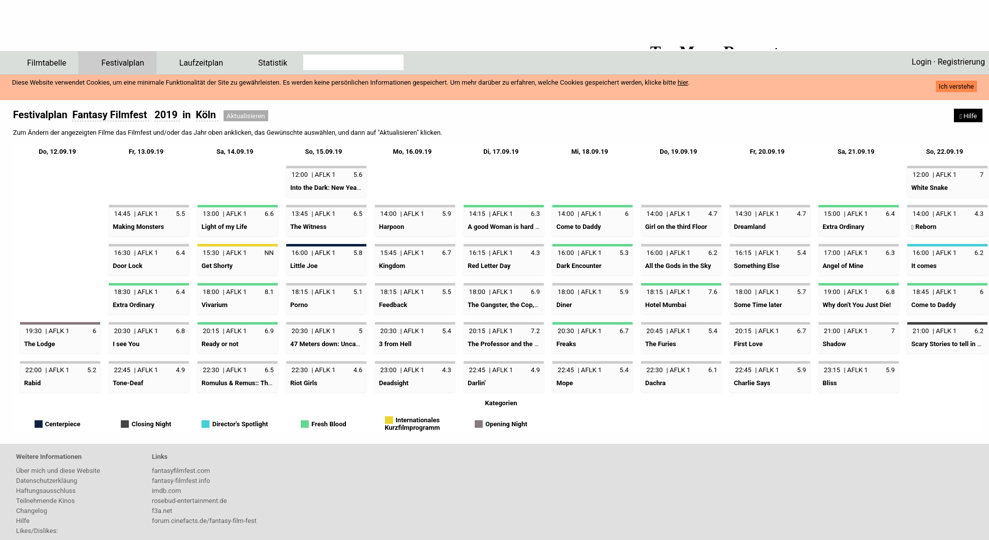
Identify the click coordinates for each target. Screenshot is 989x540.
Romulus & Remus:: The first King (251, 383)
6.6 (269, 213)
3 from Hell (395, 344)
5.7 (801, 292)
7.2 (535, 331)
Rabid (32, 383)
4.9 (180, 370)
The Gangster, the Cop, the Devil (514, 305)
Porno (299, 305)
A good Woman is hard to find (511, 226)
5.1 (357, 292)
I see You (126, 344)
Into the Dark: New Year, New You (338, 187)
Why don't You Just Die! (857, 305)
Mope (564, 383)
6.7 (446, 252)
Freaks (566, 344)
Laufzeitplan (201, 63)
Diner (564, 305)
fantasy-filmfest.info (181, 480)
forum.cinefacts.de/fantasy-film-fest (204, 520)
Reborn (923, 226)
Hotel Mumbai (665, 305)
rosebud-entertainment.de (189, 500)
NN (269, 252)
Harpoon (391, 226)
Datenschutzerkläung (46, 480)
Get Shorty (217, 265)
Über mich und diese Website (58, 470)
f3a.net (162, 510)
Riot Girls (303, 383)
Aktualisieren (246, 116)
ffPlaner (67, 29)
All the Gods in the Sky (678, 265)
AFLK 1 (325, 174)
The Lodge (39, 344)
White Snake (929, 187)
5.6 (357, 174)
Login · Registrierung (948, 62)
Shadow (834, 344)
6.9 (535, 292)
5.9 (446, 213)
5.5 (180, 213)
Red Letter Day (489, 265)
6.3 (535, 213)
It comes (924, 265)
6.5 (357, 213)
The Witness (308, 226)
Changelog (31, 510)
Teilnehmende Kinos (45, 500)
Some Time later (758, 305)
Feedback (393, 305)
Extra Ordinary (843, 226)
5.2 (91, 370)
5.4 (801, 252)
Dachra (655, 383)
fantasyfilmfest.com (181, 470)
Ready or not (220, 344)
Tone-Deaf (128, 383)
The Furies (660, 344)
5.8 (357, 252)
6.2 (712, 252)
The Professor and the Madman (514, 344)
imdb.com (166, 490)
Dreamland (749, 226)
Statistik (272, 63)
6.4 (890, 213)
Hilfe (23, 520)
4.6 (357, 370)
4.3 (978, 213)
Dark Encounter (579, 265)
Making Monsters (138, 226)
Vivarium (215, 305)
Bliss (830, 383)
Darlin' (477, 383)
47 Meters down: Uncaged (328, 344)
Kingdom (392, 265)
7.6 (712, 292)
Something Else (756, 265)
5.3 (624, 252)
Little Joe (304, 265)
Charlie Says (752, 383)
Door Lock (127, 265)
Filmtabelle (46, 63)
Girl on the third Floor (676, 226)
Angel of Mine (843, 265)
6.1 (712, 370)
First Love (748, 344)
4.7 (712, 213)
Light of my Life (224, 226)
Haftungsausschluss (46, 490)
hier (683, 82)
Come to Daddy (578, 226)
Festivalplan (122, 63)
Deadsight (394, 383)
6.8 (890, 292)
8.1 (269, 292)
